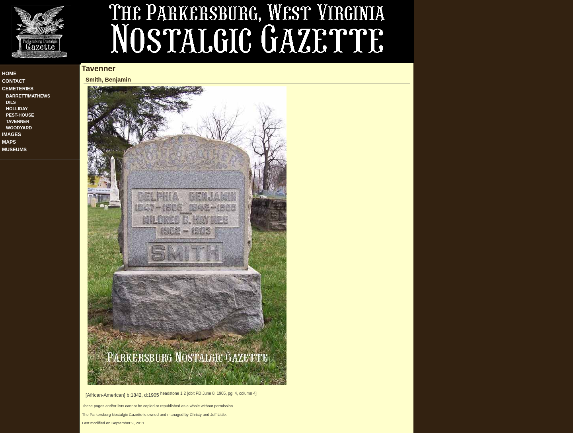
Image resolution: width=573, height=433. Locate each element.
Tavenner (17, 121)
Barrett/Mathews (28, 96)
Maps (9, 142)
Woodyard (19, 127)
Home (9, 73)
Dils (11, 102)
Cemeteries (17, 89)
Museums (14, 149)
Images (11, 134)
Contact (13, 81)
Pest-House (20, 115)
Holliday (17, 108)
